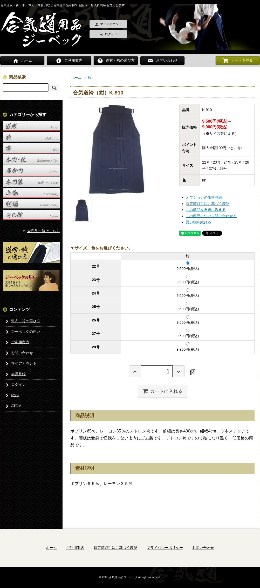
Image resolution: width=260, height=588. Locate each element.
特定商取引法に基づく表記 (207, 204)
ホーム (22, 60)
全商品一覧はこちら (43, 231)
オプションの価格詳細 (204, 197)
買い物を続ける (198, 222)
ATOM (12, 406)
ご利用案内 (69, 60)
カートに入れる (162, 391)
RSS (11, 395)
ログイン (108, 34)
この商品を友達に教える (206, 210)
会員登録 (15, 374)
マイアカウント (108, 24)
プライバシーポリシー (165, 547)
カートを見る (237, 60)
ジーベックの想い (22, 331)
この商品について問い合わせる (211, 216)
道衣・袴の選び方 (116, 60)
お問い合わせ (162, 60)
